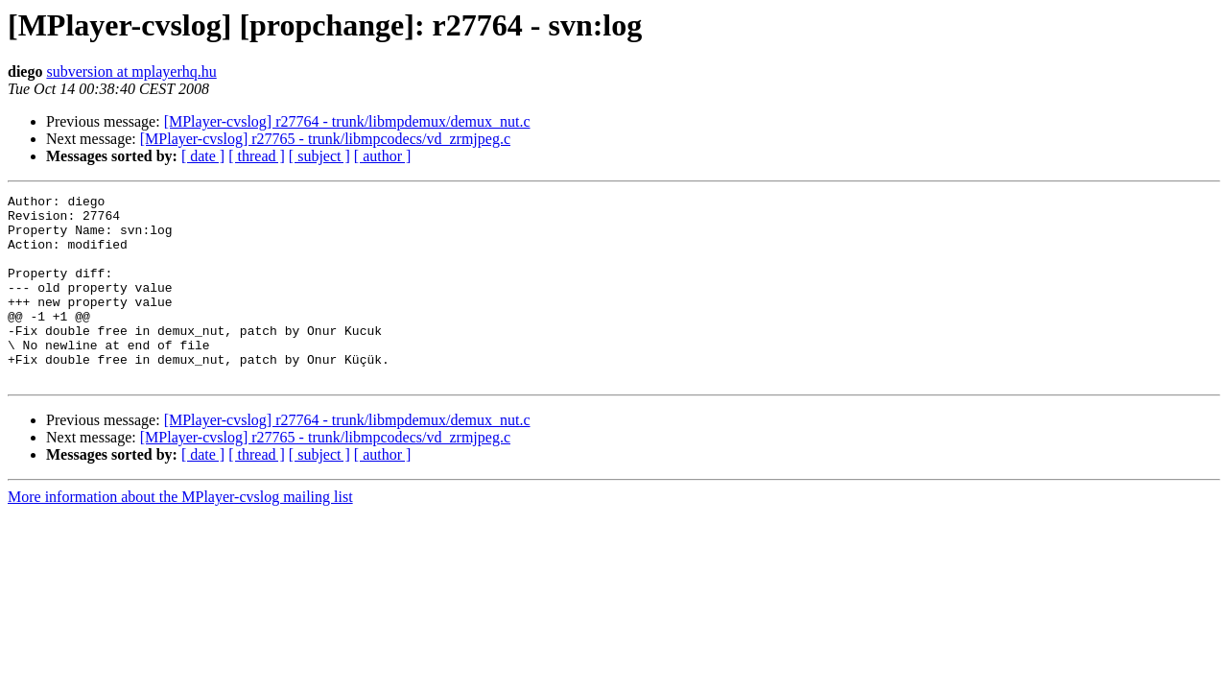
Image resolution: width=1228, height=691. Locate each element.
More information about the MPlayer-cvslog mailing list (180, 534)
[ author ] (383, 156)
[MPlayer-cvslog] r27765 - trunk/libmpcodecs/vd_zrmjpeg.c (325, 139)
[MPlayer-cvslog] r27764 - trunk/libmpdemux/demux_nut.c (347, 121)
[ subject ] (319, 156)
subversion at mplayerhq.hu (131, 71)
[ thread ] (256, 156)
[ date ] (202, 156)
